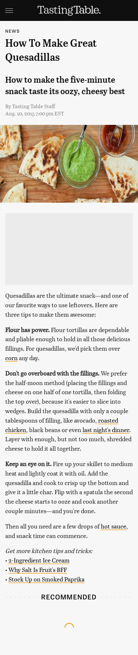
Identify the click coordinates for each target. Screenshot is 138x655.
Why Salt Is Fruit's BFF (37, 569)
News (12, 31)
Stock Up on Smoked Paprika (46, 579)
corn (11, 358)
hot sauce (113, 526)
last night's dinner (106, 430)
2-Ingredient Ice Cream (38, 560)
